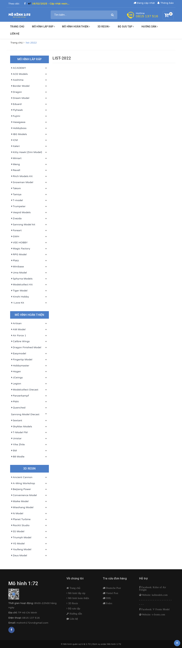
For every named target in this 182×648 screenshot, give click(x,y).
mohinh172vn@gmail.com (32, 622)
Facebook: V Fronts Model (155, 609)
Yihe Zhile (18, 444)
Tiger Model (19, 291)
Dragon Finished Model (26, 347)
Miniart (16, 158)
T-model (17, 200)
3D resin (104, 26)
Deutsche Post (113, 588)
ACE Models (19, 74)
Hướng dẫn (75, 613)
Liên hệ (14, 33)
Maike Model (20, 501)
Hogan (16, 371)
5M (14, 451)
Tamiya (16, 194)
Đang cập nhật (144, 2)
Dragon (16, 92)
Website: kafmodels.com (154, 595)
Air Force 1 (18, 335)
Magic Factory (20, 249)
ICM (14, 140)
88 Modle (17, 457)
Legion (16, 384)
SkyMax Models (21, 426)
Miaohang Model (22, 507)
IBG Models (19, 134)
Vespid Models (21, 212)
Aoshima (17, 80)
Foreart (16, 230)
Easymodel (18, 353)
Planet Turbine (21, 519)
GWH (15, 236)
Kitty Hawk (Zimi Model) (26, 152)
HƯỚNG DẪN (149, 26)
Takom (16, 188)
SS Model (17, 531)
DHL (108, 598)
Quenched (18, 408)
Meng (15, 164)
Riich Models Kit (22, 176)
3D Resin (72, 603)
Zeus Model (19, 555)
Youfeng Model (21, 549)
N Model (17, 513)
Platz (15, 260)
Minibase (17, 267)
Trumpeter (18, 206)
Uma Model (19, 273)
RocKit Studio (20, 525)
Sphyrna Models (22, 279)
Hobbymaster (20, 366)
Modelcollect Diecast (24, 390)
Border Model (20, 86)
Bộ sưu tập (73, 608)
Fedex (108, 603)
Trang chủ (17, 26)
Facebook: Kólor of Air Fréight (152, 588)
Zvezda (16, 218)
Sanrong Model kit (23, 224)
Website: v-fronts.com (153, 614)
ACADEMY (18, 68)
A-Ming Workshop (23, 483)
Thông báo (165, 2)
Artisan (16, 323)
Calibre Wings (20, 341)
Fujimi (15, 116)
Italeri (15, 146)
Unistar (16, 438)
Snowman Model (22, 182)
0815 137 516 (147, 16)
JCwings (17, 377)
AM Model (18, 329)
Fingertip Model (21, 359)
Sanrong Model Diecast (25, 414)
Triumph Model (21, 537)
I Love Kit (17, 303)
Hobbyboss (18, 128)
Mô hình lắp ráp (43, 26)
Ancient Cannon (21, 477)
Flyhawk (17, 110)
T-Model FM (19, 432)
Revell (15, 170)
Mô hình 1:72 (114, 644)
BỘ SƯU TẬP (126, 26)
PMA (15, 402)
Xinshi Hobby (20, 297)
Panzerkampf (20, 396)
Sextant (16, 420)
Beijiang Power (21, 489)
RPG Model (19, 254)
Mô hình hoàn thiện (76, 26)
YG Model (18, 543)
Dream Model (20, 98)
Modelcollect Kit (22, 284)
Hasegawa (18, 122)
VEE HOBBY (19, 242)
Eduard (16, 104)
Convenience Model (24, 495)
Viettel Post (111, 593)
